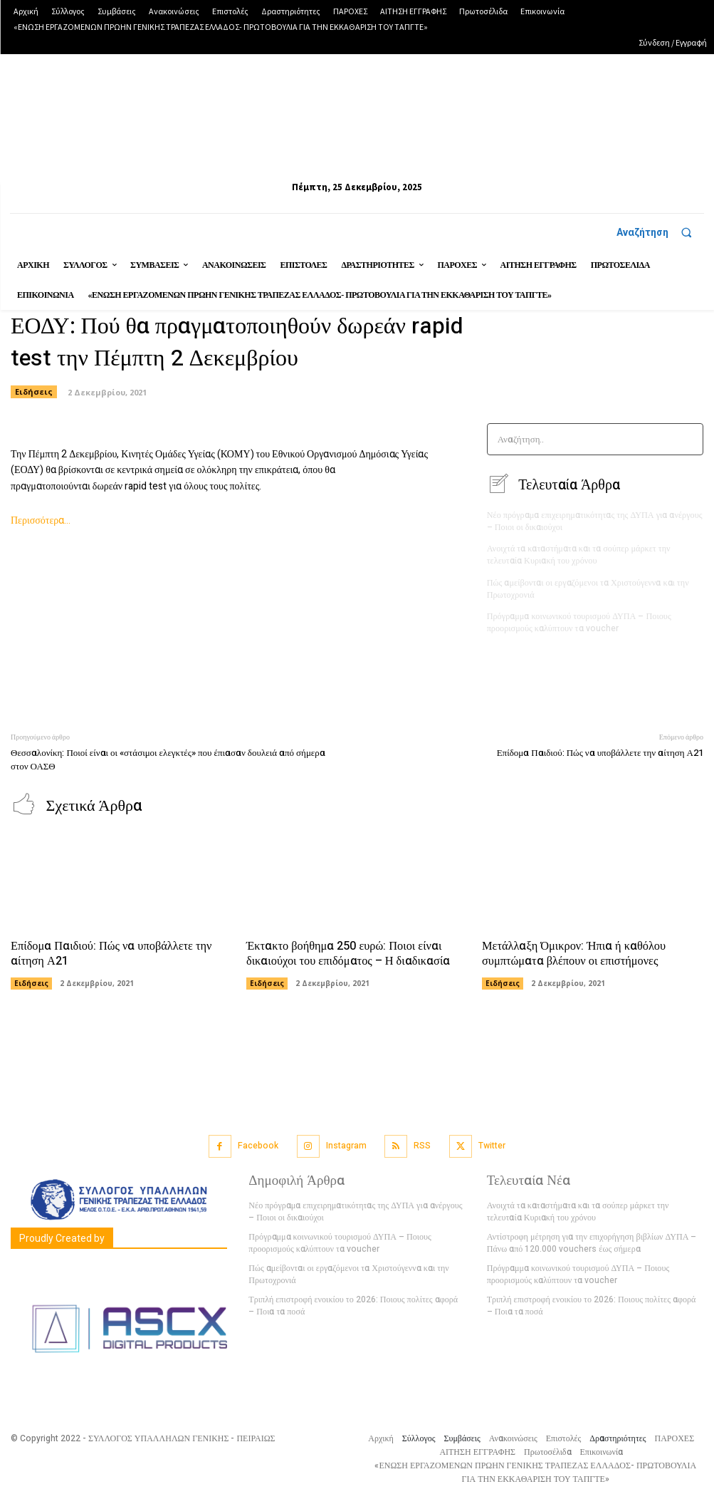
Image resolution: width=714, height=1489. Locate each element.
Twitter (491, 1141)
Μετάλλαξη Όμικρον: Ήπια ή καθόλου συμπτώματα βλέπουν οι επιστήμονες (572, 950)
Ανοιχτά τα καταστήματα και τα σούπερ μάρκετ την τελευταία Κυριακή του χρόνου (577, 553)
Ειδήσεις (31, 980)
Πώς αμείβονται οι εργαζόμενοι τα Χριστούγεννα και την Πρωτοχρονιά (586, 586)
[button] (660, 232)
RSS (422, 1141)
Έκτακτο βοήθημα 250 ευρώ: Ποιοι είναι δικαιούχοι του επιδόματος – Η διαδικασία (346, 950)
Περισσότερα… (40, 520)
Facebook (258, 1141)
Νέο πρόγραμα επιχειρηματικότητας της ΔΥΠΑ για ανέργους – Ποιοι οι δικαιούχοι (593, 520)
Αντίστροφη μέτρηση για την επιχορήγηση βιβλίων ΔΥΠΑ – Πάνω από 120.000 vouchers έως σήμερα (591, 1238)
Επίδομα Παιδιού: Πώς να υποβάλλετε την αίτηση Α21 (600, 750)
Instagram (346, 1141)
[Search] (688, 439)
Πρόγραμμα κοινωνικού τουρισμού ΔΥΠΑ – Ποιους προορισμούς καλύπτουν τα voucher (577, 620)
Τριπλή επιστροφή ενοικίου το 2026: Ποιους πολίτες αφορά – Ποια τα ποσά (356, 1300)
